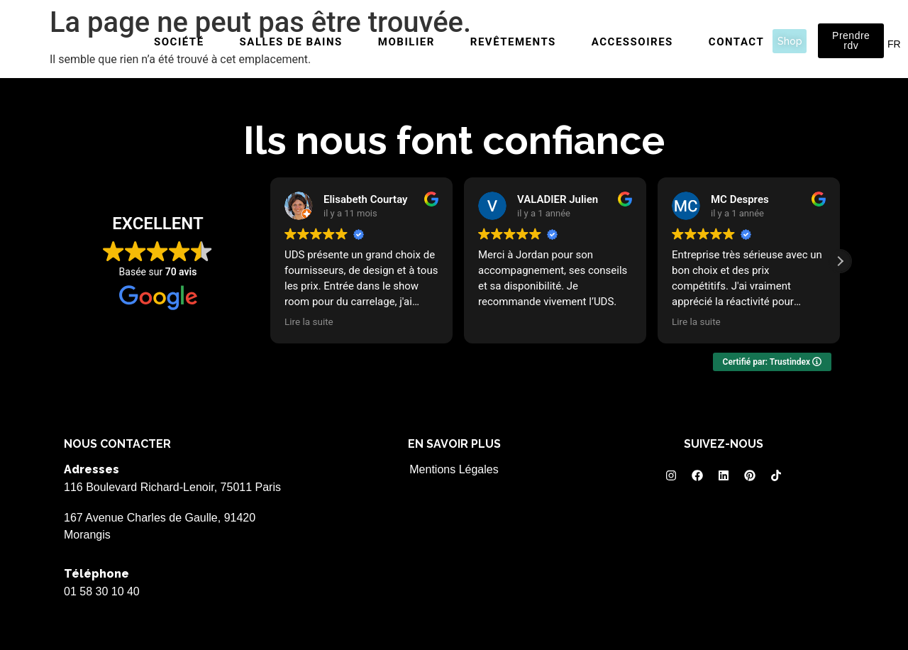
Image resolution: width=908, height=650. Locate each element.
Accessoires (632, 41)
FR (894, 44)
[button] (840, 261)
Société (179, 41)
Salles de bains (291, 41)
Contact (736, 41)
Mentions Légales (453, 469)
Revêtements (513, 41)
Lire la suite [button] (308, 321)
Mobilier (406, 41)
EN (876, 44)
